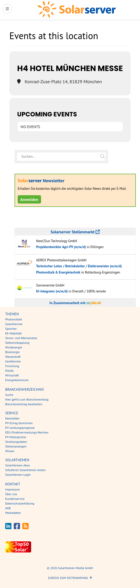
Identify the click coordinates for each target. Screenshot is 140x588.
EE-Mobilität (13, 333)
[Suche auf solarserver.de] (102, 156)
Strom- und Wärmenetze (21, 338)
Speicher (11, 329)
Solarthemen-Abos (17, 465)
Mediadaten (13, 513)
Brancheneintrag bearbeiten (23, 404)
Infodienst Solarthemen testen (25, 470)
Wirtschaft (12, 375)
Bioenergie (12, 352)
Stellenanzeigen (15, 446)
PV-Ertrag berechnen (19, 423)
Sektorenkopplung (17, 343)
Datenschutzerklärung (19, 503)
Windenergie (13, 347)
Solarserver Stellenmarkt (75, 231)
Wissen (10, 451)
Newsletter (12, 418)
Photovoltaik (13, 319)
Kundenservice (15, 499)
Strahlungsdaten (16, 442)
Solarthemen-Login (18, 475)
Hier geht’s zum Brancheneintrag (27, 399)
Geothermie (13, 361)
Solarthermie (14, 324)
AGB (8, 508)
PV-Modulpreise (15, 437)
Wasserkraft (13, 357)
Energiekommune (17, 380)
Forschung (12, 366)
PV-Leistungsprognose (20, 428)
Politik (9, 371)
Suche (9, 395)
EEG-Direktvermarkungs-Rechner (27, 432)
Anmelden (29, 199)
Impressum (12, 489)
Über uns (11, 494)
